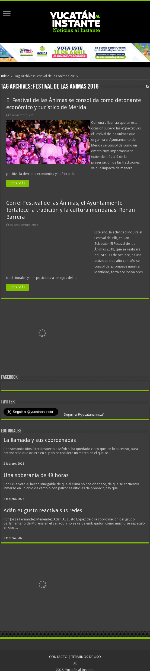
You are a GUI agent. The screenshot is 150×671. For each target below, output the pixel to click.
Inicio (5, 76)
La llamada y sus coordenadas (40, 434)
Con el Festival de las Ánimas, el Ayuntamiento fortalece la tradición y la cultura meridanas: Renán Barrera (70, 204)
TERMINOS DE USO (86, 651)
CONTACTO (58, 651)
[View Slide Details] (43, 328)
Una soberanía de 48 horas (36, 470)
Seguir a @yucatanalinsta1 (84, 409)
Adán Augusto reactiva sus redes (43, 505)
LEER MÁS (17, 178)
